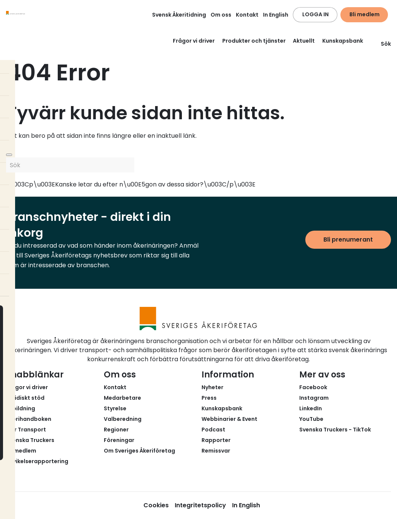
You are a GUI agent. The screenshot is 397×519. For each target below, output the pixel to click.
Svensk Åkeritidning (179, 14)
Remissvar (216, 450)
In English (275, 14)
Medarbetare (122, 398)
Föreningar (119, 440)
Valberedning (123, 419)
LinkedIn (310, 408)
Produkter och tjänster (254, 41)
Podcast (213, 429)
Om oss (221, 14)
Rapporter (216, 440)
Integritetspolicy (200, 505)
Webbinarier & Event (229, 419)
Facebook (313, 387)
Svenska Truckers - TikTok (335, 429)
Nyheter (212, 387)
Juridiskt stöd (25, 398)
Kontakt (247, 14)
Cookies (156, 505)
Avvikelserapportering (37, 461)
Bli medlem (364, 14)
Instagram (314, 398)
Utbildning (20, 408)
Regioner (116, 429)
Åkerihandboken (28, 419)
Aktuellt (304, 41)
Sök (381, 44)
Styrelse (115, 408)
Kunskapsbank (342, 41)
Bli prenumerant (348, 239)
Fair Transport (26, 429)
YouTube (311, 419)
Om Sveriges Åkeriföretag (139, 450)
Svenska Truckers (30, 440)
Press (209, 398)
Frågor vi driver (194, 41)
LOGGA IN (315, 14)
